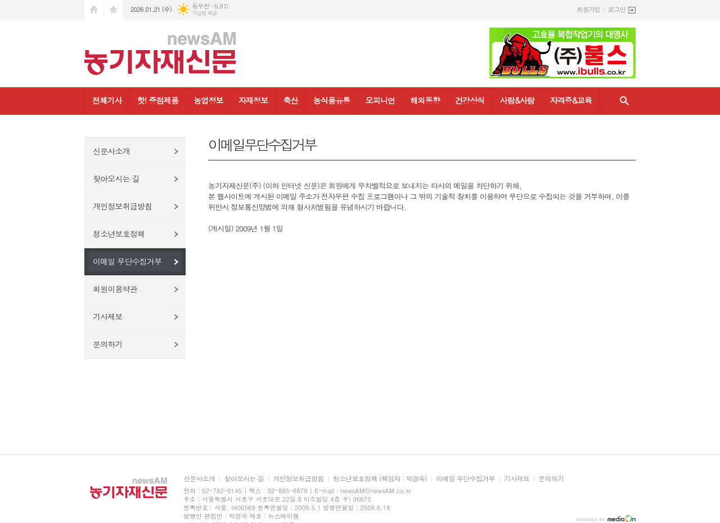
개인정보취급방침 (122, 206)
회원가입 (588, 9)
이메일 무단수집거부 (127, 261)
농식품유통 (331, 100)
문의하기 (108, 344)
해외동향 (425, 100)
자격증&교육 (571, 100)
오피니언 (380, 100)
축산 (290, 100)
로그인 (617, 9)
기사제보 (108, 316)
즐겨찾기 (113, 10)
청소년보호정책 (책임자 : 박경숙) (380, 479)
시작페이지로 (94, 10)
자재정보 (253, 100)
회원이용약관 (115, 288)
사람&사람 (517, 100)
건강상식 (470, 100)
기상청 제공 (204, 13)
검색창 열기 (624, 101)
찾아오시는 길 (116, 178)
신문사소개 (111, 151)
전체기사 (107, 100)
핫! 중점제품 (157, 100)
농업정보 (208, 100)
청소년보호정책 (119, 233)
